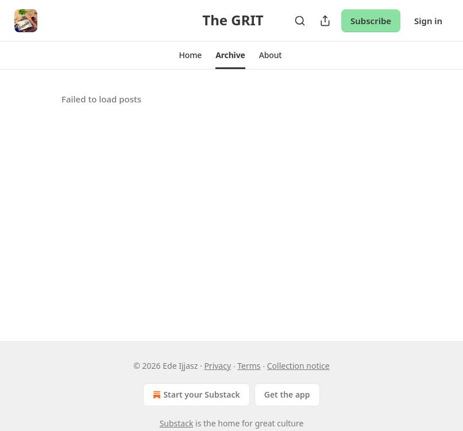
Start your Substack (195, 394)
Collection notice (298, 365)
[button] (190, 55)
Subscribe (370, 20)
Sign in (428, 20)
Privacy (217, 365)
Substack (177, 423)
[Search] (299, 20)
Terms (248, 365)
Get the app (287, 394)
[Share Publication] (325, 20)
